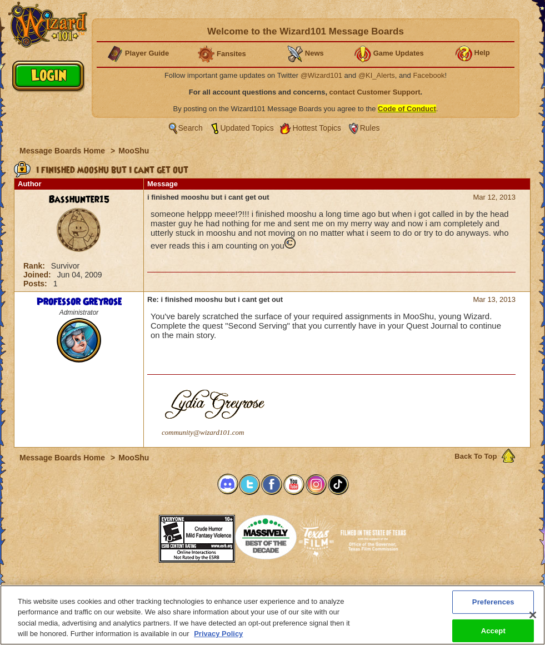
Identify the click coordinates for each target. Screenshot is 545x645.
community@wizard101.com (203, 432)
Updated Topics (247, 127)
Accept (493, 630)
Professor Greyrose (79, 302)
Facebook (428, 75)
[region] (272, 615)
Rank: (35, 265)
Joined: (38, 274)
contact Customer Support (375, 92)
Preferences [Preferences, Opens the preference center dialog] (493, 602)
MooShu (133, 150)
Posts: (36, 283)
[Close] (533, 615)
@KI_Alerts (376, 75)
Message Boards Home (63, 150)
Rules (370, 127)
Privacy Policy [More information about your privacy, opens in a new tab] (218, 633)
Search (190, 127)
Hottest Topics (316, 127)
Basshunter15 (79, 199)
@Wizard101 (321, 75)
